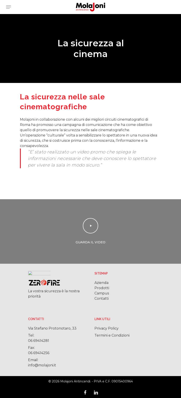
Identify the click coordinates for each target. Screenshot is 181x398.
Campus (101, 293)
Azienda (101, 283)
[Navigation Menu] (8, 7)
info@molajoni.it (42, 365)
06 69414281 (38, 341)
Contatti (101, 298)
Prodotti (101, 288)
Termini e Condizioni (112, 335)
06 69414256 (38, 353)
